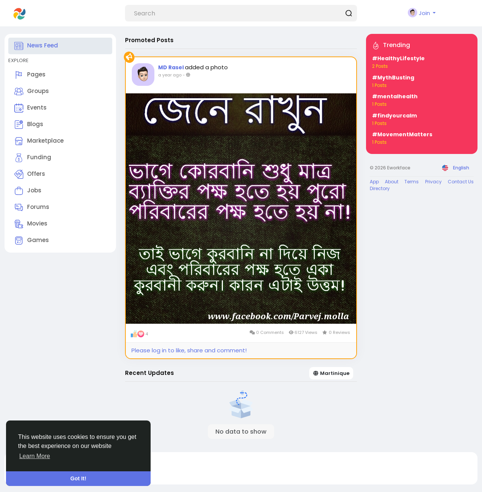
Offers (29, 174)
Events (30, 108)
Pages (30, 74)
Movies (30, 223)
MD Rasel (171, 67)
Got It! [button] (78, 478)
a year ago (170, 75)
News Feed (36, 45)
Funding (32, 157)
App (374, 181)
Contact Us (461, 181)
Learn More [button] (34, 456)
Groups (31, 91)
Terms (411, 181)
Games (31, 240)
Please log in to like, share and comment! (189, 350)
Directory (380, 188)
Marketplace (39, 141)
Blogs (28, 124)
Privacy (433, 181)
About (391, 181)
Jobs (27, 190)
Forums (31, 207)
